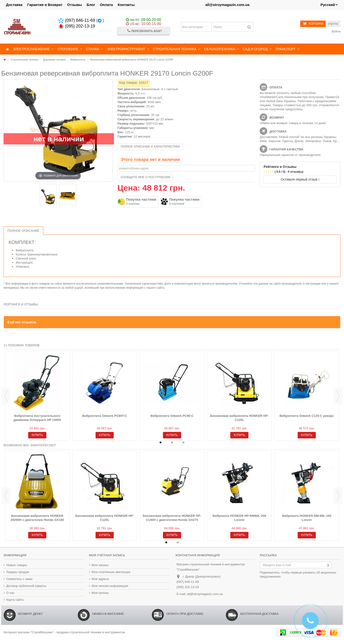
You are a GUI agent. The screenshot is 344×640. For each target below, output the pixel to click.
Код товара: (128, 82)
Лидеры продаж (17, 572)
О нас (10, 593)
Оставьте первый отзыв (300, 179)
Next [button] (338, 395)
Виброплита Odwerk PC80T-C (104, 416)
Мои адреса (100, 579)
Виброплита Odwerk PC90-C (172, 416)
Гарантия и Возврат (44, 5)
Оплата (106, 5)
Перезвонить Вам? (144, 31)
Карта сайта (14, 599)
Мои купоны (100, 593)
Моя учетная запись (107, 555)
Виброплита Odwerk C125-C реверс (307, 416)
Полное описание (23, 230)
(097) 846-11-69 (76, 20)
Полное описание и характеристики (150, 146)
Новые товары (16, 565)
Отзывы (74, 5)
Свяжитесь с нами (19, 579)
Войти (335, 31)
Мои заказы (100, 565)
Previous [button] (6, 395)
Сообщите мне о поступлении (145, 177)
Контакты (126, 5)
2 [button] (172, 442)
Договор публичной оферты (26, 586)
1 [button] (160, 442)
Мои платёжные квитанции (111, 572)
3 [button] (183, 442)
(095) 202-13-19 (76, 26)
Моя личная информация (110, 586)
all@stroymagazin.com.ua (227, 5)
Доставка (14, 5)
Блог (91, 5)
